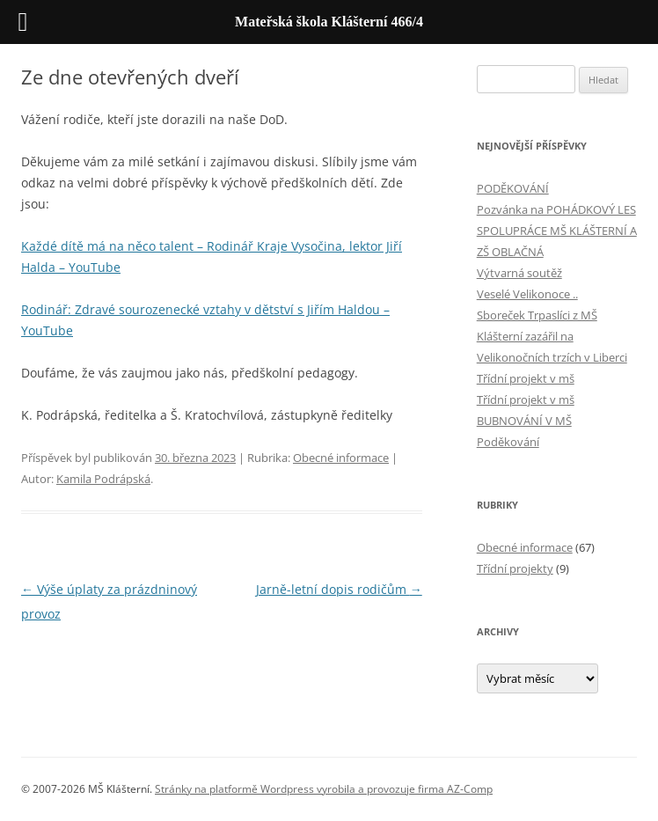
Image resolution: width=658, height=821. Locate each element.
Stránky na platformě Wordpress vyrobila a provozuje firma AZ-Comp (324, 788)
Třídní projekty (515, 568)
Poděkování (508, 442)
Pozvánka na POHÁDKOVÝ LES (556, 209)
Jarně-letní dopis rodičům (339, 589)
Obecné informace (341, 457)
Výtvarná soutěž (519, 273)
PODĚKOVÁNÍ (513, 188)
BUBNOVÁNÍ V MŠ (524, 421)
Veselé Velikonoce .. (527, 294)
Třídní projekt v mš (525, 378)
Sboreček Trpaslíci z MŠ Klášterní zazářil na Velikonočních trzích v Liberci (552, 336)
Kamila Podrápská (103, 479)
